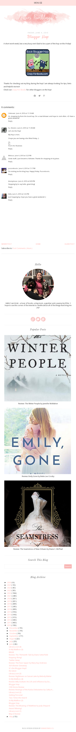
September (14, 636)
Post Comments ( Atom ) (22, 248)
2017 (9, 606)
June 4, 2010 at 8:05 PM (26, 181)
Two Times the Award (18, 698)
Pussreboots (44, 171)
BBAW (11, 652)
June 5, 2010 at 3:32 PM (20, 194)
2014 (9, 615)
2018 (9, 604)
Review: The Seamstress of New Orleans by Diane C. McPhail (38, 549)
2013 (9, 617)
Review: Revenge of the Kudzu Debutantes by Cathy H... (31, 690)
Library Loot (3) (15, 674)
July (11, 641)
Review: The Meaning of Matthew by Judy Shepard (29, 706)
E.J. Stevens (12, 128)
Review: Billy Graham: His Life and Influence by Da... (30, 682)
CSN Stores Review (16, 687)
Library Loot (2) (15, 692)
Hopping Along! (15, 657)
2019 (9, 601)
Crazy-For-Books (19, 90)
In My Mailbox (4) (16, 679)
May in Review (14, 714)
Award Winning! (15, 708)
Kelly (10, 194)
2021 (9, 596)
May (11, 716)
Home (38, 244)
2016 (9, 609)
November (14, 631)
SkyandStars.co (47, 728)
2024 (9, 588)
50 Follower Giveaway (18, 666)
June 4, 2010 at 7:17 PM (27, 168)
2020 (9, 598)
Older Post (70, 244)
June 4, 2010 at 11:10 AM (25, 113)
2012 (9, 620)
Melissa (11, 156)
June (11, 644)
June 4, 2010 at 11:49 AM (26, 128)
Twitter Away (14, 660)
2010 (9, 625)
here (17, 135)
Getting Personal (15, 695)
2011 (9, 623)
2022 (9, 593)
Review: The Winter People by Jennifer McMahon (38, 404)
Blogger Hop (14, 684)
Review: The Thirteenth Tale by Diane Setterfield (28, 655)
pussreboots (13, 168)
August (12, 639)
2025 (9, 585)
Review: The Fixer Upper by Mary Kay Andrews (28, 663)
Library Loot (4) (15, 647)
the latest (12, 671)
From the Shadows (15, 146)
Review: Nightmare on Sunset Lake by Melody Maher (30, 676)
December (13, 628)
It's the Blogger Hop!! (17, 668)
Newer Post (6, 244)
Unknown (11, 113)
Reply (10, 121)
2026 (9, 582)
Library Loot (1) (15, 711)
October (13, 633)
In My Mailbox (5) (16, 649)
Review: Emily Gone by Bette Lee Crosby (38, 476)
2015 (9, 612)
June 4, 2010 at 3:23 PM (23, 156)
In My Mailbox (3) (16, 700)
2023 (9, 590)
